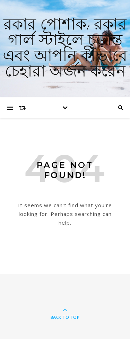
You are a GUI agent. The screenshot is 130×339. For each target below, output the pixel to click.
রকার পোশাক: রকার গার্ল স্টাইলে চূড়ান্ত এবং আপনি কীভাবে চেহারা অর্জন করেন (65, 48)
